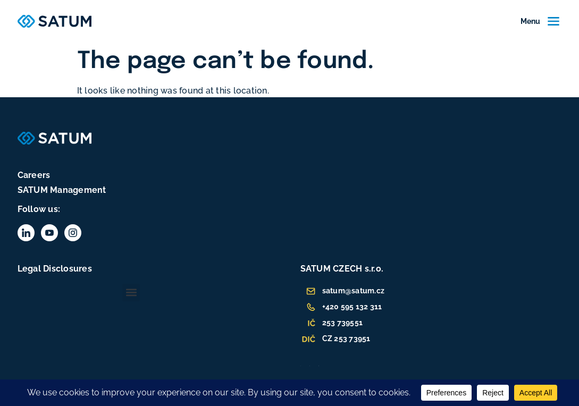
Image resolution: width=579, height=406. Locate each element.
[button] (131, 292)
